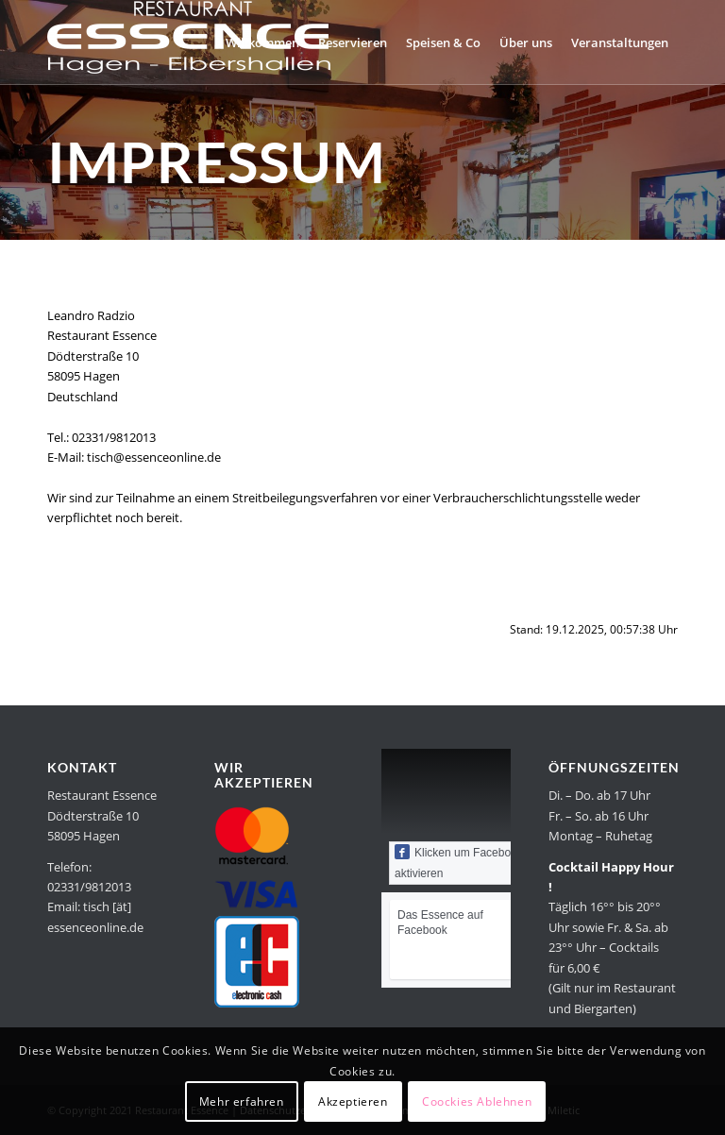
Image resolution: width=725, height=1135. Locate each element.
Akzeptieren (353, 1101)
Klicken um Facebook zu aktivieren (466, 862)
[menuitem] (262, 42)
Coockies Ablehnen (476, 1101)
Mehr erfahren (241, 1101)
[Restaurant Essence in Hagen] (188, 42)
